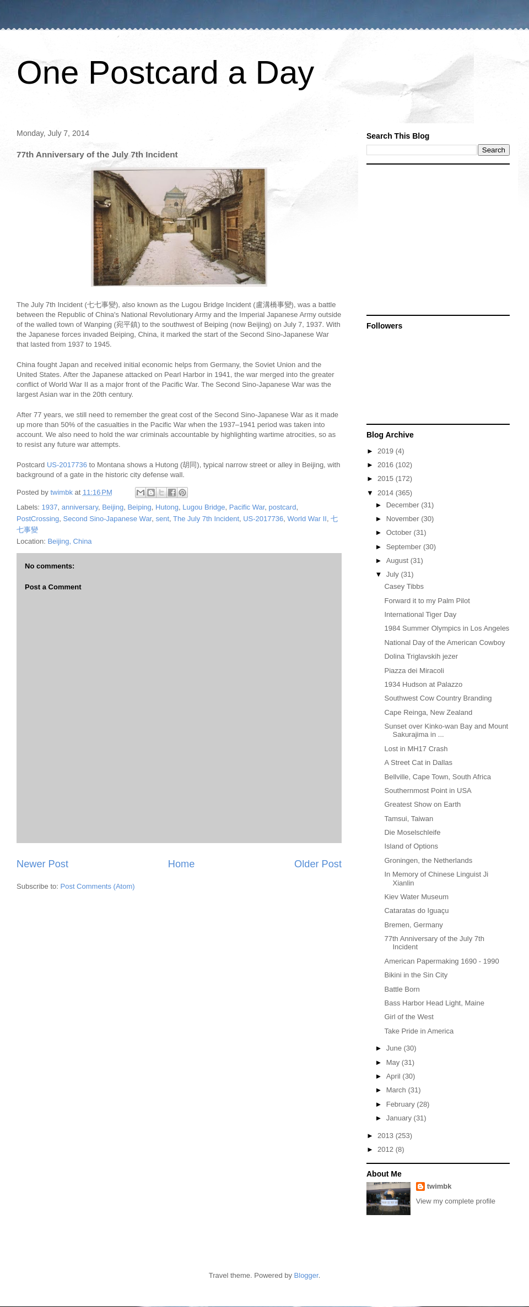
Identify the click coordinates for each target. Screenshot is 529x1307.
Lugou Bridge (203, 507)
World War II (307, 519)
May (394, 1062)
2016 (386, 465)
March (397, 1090)
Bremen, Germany (413, 925)
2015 (386, 478)
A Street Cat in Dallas (418, 762)
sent (162, 519)
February (401, 1104)
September (404, 547)
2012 (386, 1149)
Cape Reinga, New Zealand (428, 712)
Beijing (112, 507)
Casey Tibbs (404, 586)
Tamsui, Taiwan (408, 818)
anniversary (80, 507)
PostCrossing (38, 519)
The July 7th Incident (206, 519)
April (394, 1076)
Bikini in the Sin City (415, 975)
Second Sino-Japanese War (107, 519)
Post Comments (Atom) (98, 886)
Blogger (306, 1275)
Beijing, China (69, 541)
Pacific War (247, 507)
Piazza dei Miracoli (414, 670)
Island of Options (411, 846)
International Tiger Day (420, 614)
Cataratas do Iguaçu (416, 910)
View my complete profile (455, 1201)
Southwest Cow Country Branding (438, 698)
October (400, 532)
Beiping (139, 507)
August (398, 560)
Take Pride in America (419, 1031)
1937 (50, 507)
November (404, 519)
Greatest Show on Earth (422, 804)
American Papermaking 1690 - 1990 (441, 961)
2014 (386, 493)
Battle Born (401, 989)
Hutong (167, 507)
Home (181, 863)
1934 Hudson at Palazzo (423, 684)
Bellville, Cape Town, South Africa (437, 777)
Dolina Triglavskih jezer (421, 656)
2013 (386, 1135)
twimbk (439, 1186)
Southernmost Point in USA (427, 790)
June (395, 1048)
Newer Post (42, 863)
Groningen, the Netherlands (428, 860)
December (404, 505)
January (400, 1118)
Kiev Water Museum (416, 897)
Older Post (318, 863)
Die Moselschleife (412, 832)
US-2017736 (67, 465)
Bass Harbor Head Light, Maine (434, 1003)
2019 (386, 451)
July (393, 574)
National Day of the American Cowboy (444, 642)
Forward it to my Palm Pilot (426, 601)
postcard (282, 507)
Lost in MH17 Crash (415, 749)
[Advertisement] (435, 239)
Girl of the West (408, 1017)
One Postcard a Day (165, 72)
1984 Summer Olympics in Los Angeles (446, 628)
